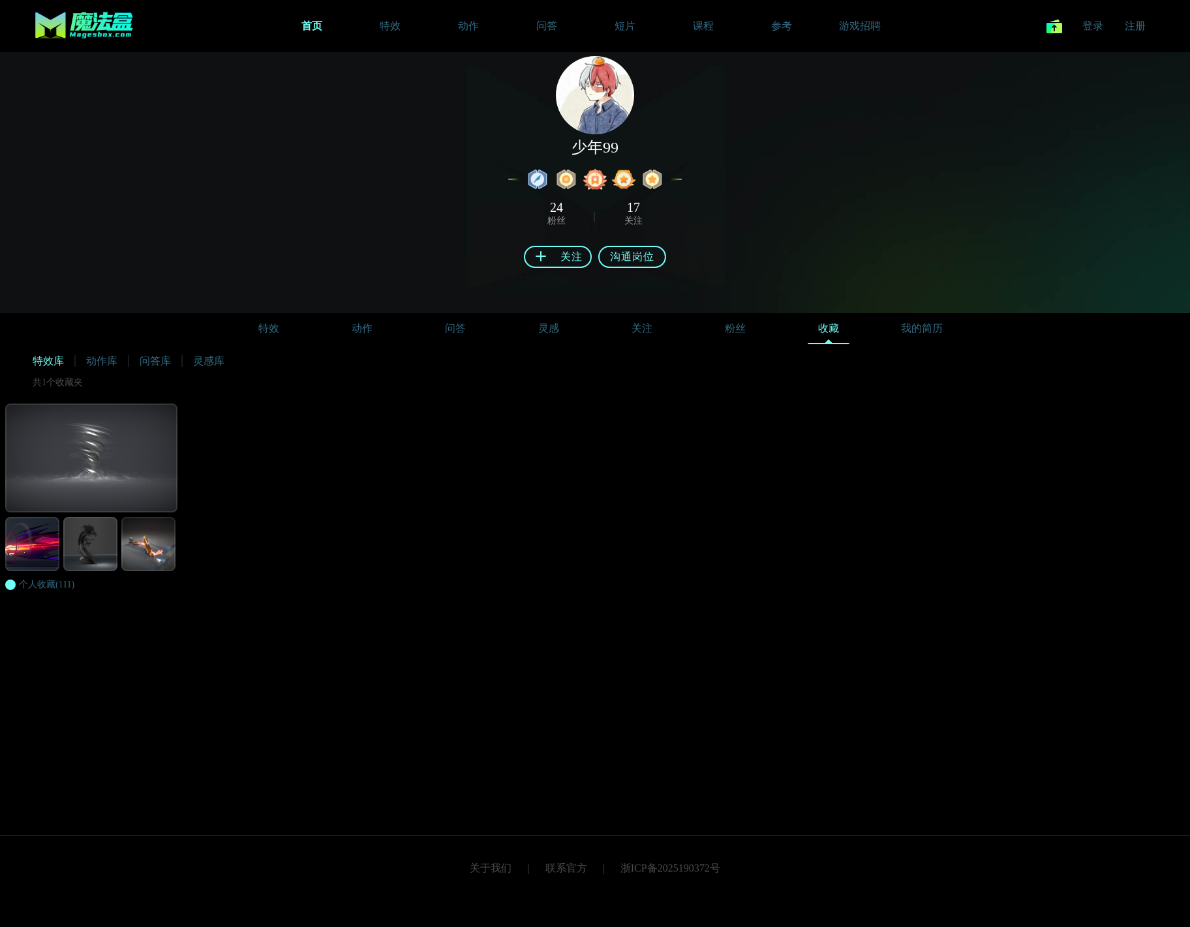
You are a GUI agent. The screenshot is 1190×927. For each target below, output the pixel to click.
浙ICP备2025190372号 (670, 868)
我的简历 (922, 328)
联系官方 (566, 868)
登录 (1092, 25)
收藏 (828, 331)
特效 (268, 328)
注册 (1135, 25)
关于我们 (490, 868)
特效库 (48, 360)
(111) (46, 584)
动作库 (101, 360)
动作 (362, 328)
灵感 (548, 328)
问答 (455, 328)
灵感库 (208, 360)
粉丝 (735, 328)
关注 (642, 328)
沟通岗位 (632, 256)
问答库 (155, 360)
